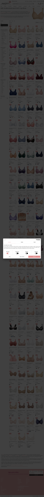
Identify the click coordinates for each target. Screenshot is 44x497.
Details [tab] (22, 242)
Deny (10, 256)
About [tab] (35, 242)
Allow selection (22, 256)
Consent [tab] (9, 242)
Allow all (34, 256)
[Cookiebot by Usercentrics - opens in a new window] (36, 239)
